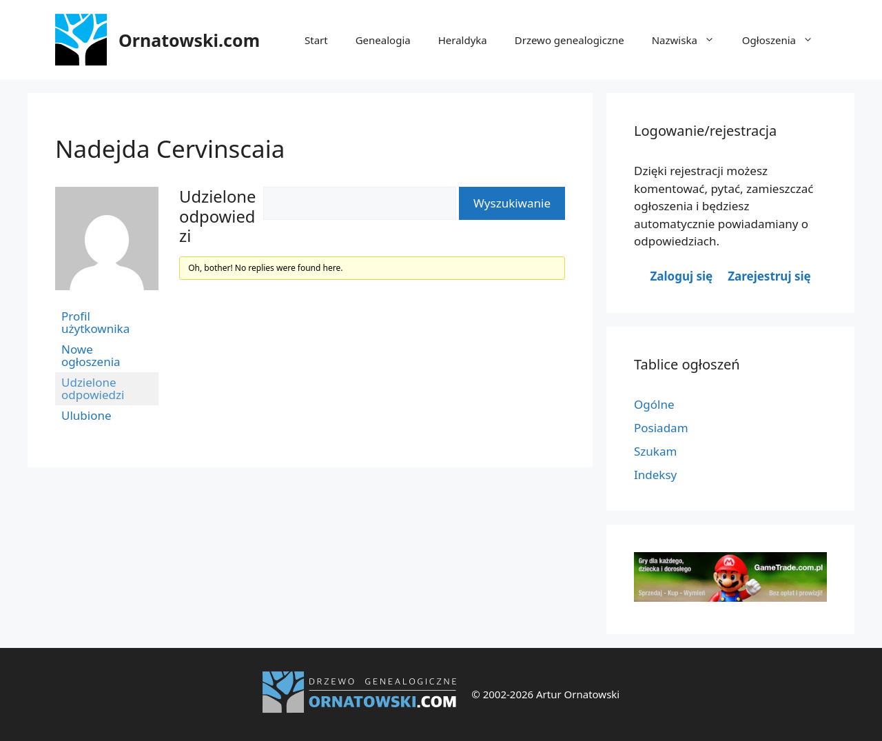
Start (316, 40)
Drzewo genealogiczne (569, 40)
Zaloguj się (681, 276)
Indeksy (655, 475)
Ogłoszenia (784, 40)
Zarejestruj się (769, 276)
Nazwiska (690, 40)
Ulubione (86, 415)
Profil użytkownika (95, 322)
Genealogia (383, 40)
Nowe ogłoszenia (91, 355)
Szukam (655, 451)
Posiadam (661, 428)
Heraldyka (462, 40)
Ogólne (654, 404)
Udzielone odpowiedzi (92, 388)
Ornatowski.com (189, 40)
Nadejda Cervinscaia (170, 148)
